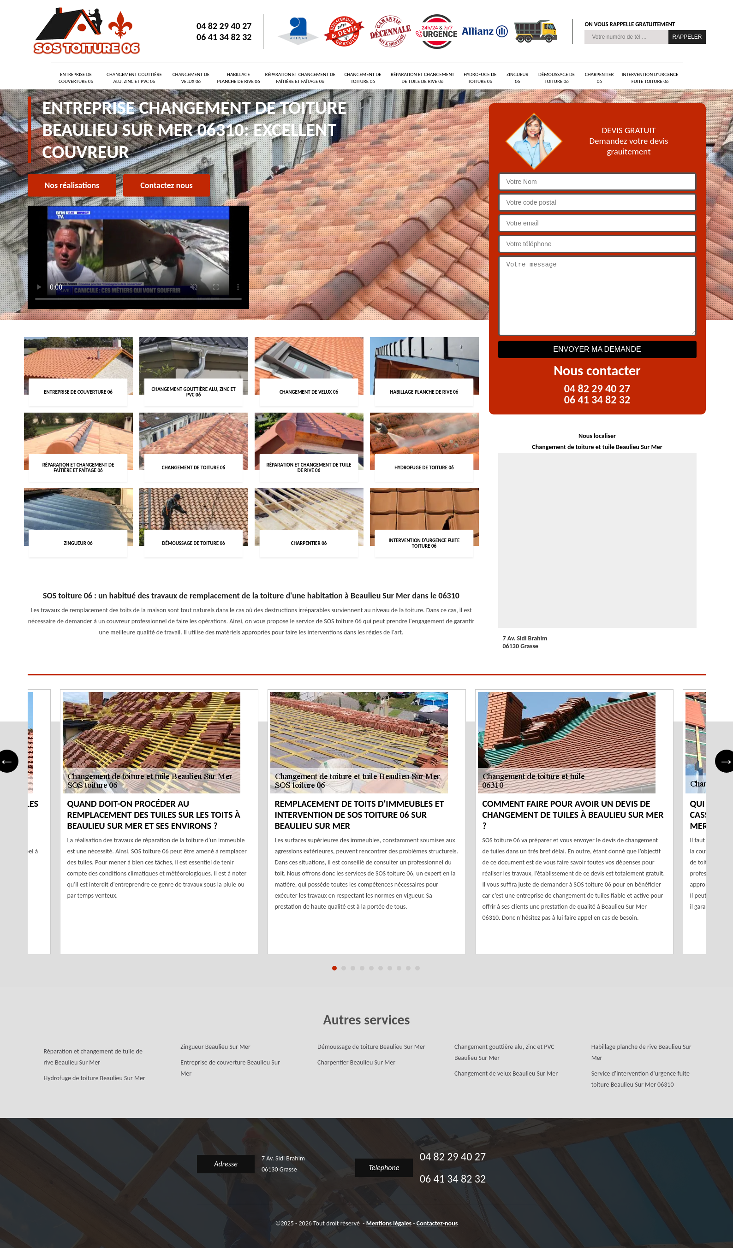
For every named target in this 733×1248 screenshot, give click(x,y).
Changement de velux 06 (191, 77)
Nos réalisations (72, 185)
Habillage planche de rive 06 (238, 77)
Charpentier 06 (599, 77)
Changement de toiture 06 (362, 77)
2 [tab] (343, 968)
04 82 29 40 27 (224, 25)
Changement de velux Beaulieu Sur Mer (506, 1073)
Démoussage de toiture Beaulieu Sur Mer (371, 1047)
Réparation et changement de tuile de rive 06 (422, 77)
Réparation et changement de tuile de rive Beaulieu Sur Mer (93, 1056)
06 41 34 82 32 (224, 36)
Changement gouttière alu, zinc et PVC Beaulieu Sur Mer (504, 1052)
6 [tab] (380, 968)
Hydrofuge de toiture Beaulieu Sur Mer (94, 1078)
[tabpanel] (367, 827)
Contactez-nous (437, 1223)
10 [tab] (417, 968)
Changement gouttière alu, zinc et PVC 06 (134, 77)
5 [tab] (371, 968)
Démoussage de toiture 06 (556, 77)
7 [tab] (389, 968)
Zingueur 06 (517, 77)
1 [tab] (334, 968)
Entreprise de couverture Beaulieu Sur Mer (230, 1068)
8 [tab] (399, 968)
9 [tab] (408, 968)
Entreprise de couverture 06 (76, 77)
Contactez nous (166, 185)
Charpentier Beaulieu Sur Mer (356, 1062)
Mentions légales (389, 1223)
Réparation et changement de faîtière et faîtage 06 (300, 77)
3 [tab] (353, 968)
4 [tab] (362, 968)
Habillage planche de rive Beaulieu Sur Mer (641, 1052)
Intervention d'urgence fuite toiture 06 (650, 77)
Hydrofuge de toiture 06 (480, 77)
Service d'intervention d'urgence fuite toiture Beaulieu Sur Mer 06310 (640, 1079)
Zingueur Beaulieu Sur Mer (215, 1047)
